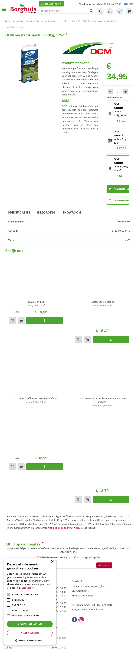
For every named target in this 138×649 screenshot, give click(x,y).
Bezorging (46, 212)
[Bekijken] (129, 11)
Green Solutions (70, 643)
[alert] (30, 601)
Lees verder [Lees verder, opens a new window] (28, 587)
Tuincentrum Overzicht (88, 643)
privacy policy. (93, 459)
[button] (30, 640)
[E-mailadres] (69, 466)
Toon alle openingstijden (18, 554)
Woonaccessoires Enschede (83, 614)
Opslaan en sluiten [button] (30, 623)
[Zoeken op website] (66, 10)
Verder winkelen (15, 27)
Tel (100, 11)
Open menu (4, 9)
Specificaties (19, 212)
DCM (127, 240)
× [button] (52, 561)
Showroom (71, 212)
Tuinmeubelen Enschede (82, 611)
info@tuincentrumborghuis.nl (87, 511)
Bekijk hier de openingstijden (64, 429)
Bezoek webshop (51, 3)
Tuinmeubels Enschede (81, 607)
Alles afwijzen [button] (30, 632)
